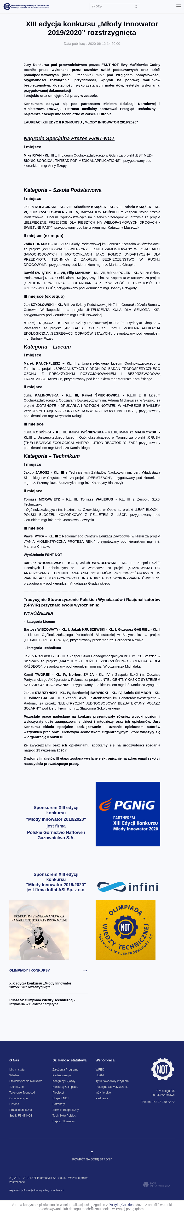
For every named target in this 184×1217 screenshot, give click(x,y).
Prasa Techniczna (20, 1110)
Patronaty (58, 1104)
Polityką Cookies (121, 1205)
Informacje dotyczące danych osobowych (43, 1190)
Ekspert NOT (60, 1098)
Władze (14, 1075)
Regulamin (14, 1190)
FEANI (100, 1075)
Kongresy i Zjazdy (63, 1081)
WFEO (100, 1069)
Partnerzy (102, 1098)
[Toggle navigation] (178, 6)
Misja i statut (17, 1069)
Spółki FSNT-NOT (20, 1115)
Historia (14, 1104)
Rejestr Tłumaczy (63, 1121)
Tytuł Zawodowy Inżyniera (112, 1081)
